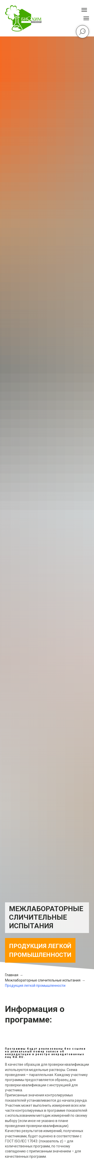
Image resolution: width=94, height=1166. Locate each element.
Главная (11, 975)
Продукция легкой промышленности (35, 986)
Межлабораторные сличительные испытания (42, 980)
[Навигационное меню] (86, 18)
